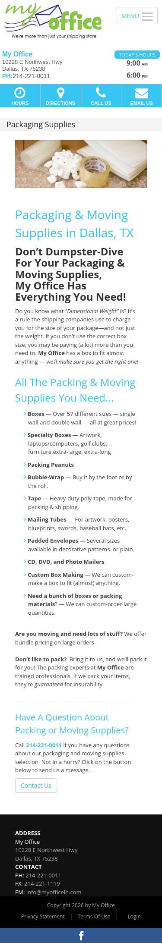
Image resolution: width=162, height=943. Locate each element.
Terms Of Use (94, 916)
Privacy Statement (43, 916)
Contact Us (36, 785)
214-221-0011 (44, 745)
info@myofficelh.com (54, 892)
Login (134, 916)
